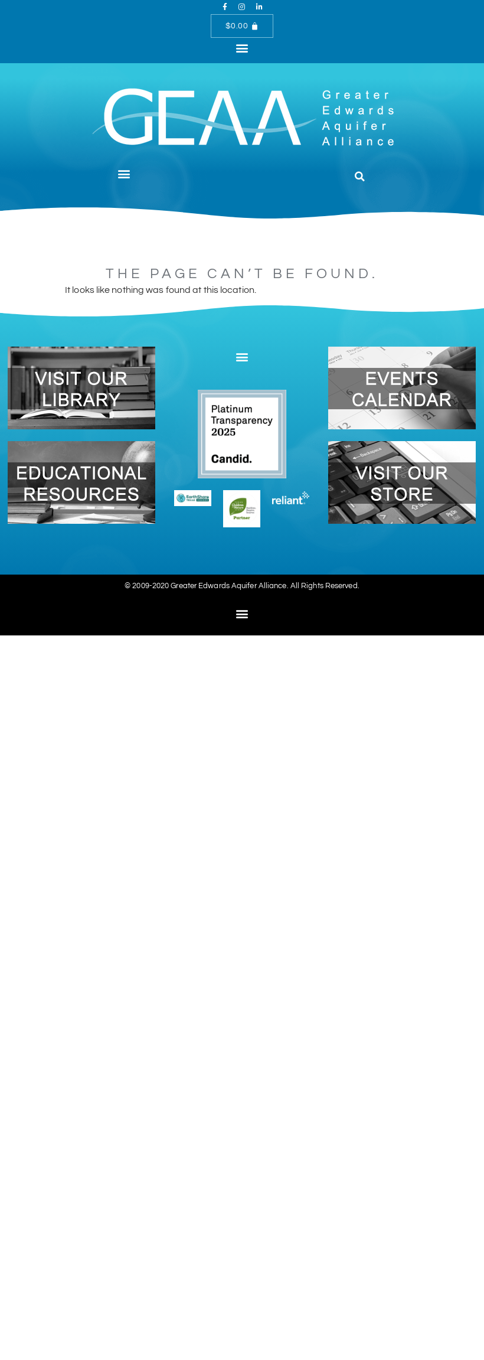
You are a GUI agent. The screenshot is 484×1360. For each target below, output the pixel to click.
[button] (241, 47)
